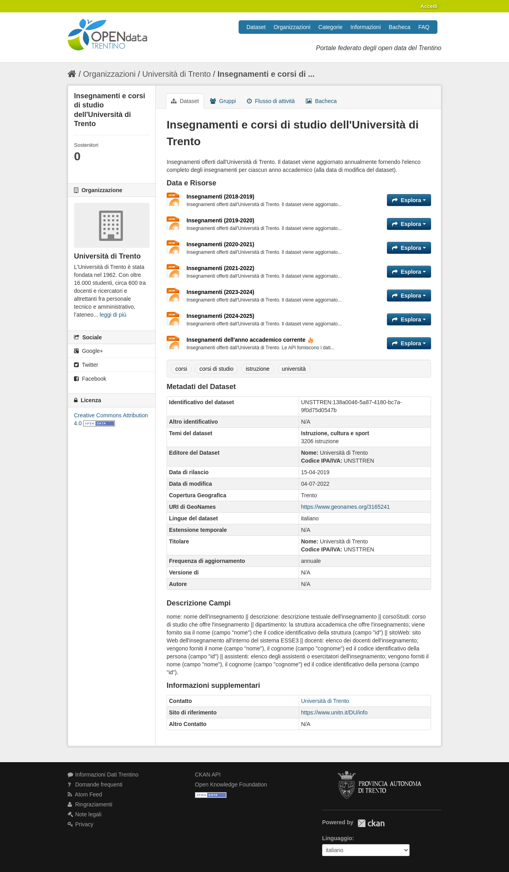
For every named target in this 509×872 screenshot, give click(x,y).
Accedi (428, 6)
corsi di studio (216, 369)
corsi (181, 369)
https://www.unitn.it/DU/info (334, 712)
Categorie (331, 27)
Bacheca (399, 27)
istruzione (258, 369)
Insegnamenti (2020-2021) (220, 244)
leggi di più (113, 314)
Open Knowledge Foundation (231, 784)
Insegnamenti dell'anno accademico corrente (250, 340)
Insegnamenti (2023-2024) (220, 292)
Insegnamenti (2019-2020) (220, 220)
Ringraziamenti (90, 804)
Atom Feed (85, 794)
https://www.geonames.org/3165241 (345, 507)
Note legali (84, 814)
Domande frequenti (95, 784)
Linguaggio (337, 838)
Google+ (88, 351)
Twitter (86, 365)
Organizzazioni (292, 27)
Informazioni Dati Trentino (103, 774)
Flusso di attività (271, 101)
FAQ (423, 27)
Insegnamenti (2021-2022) (220, 268)
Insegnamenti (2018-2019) (220, 196)
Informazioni (365, 27)
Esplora (409, 200)
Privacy (80, 824)
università (294, 369)
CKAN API (208, 774)
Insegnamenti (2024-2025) (220, 316)
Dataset (256, 27)
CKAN (371, 823)
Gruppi (223, 101)
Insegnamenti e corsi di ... (266, 74)
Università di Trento (176, 74)
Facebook (90, 379)
